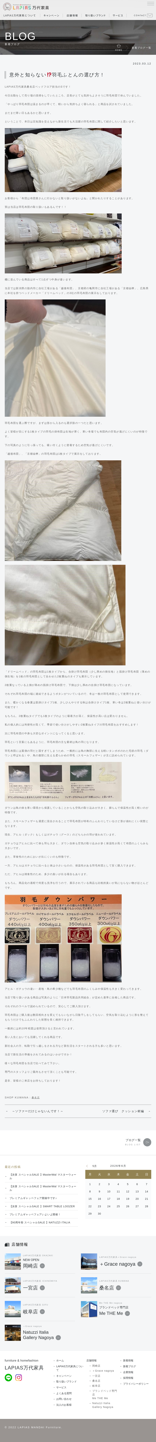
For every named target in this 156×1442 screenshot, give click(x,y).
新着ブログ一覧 (141, 47)
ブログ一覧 (133, 1140)
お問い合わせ (64, 1398)
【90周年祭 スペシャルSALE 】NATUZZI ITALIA (39, 1222)
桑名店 (36, 1097)
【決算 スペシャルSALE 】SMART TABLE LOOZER (42, 1206)
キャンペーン (64, 1375)
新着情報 (128, 1360)
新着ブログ (129, 1366)
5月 (94, 1166)
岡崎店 (49, 1264)
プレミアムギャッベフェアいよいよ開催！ (35, 1214)
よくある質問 (64, 1393)
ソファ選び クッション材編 (123, 1111)
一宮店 (34, 1288)
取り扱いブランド (66, 1381)
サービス (61, 1387)
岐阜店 (34, 1311)
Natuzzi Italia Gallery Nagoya (102, 1405)
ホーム (60, 1360)
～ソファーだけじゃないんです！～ (38, 1111)
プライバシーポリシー (136, 1383)
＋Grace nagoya (120, 1264)
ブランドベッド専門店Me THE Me (104, 1394)
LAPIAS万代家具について (69, 1368)
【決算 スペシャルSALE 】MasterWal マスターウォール (43, 1176)
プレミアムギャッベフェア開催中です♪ (33, 1198)
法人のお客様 (64, 1404)
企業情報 (128, 1372)
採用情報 (128, 1377)
